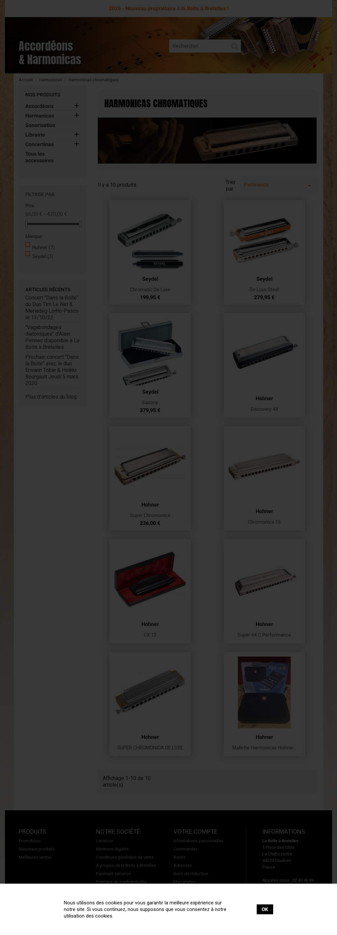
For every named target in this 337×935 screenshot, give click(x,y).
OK (265, 909)
